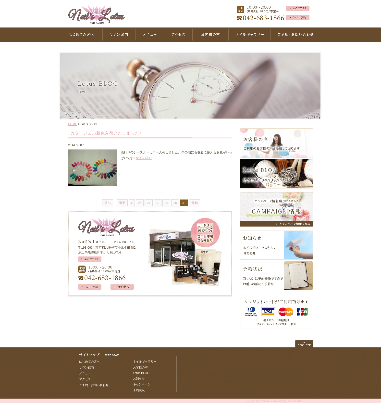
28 (157, 203)
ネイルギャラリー (145, 361)
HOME (72, 124)
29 (166, 203)
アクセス (85, 379)
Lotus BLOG (141, 373)
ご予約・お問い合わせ (94, 385)
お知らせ (139, 378)
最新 (122, 203)
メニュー (85, 373)
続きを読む (144, 158)
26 (139, 203)
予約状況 (139, 390)
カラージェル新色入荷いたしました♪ (106, 133)
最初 (194, 203)
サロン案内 (86, 367)
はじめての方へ (89, 361)
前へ (107, 203)
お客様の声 (140, 367)
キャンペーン (142, 384)
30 (175, 203)
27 (148, 203)
